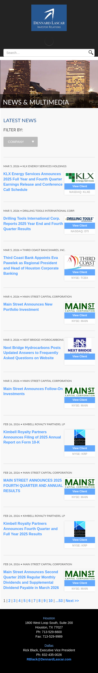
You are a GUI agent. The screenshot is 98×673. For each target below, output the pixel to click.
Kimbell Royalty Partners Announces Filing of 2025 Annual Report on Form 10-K (32, 437)
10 (50, 601)
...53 (59, 601)
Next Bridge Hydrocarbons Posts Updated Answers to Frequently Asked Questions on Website (32, 353)
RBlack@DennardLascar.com (49, 659)
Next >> (72, 601)
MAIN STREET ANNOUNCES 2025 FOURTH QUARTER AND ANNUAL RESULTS (33, 485)
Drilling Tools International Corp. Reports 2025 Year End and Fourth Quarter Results (33, 223)
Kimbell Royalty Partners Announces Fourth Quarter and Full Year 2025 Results (30, 529)
